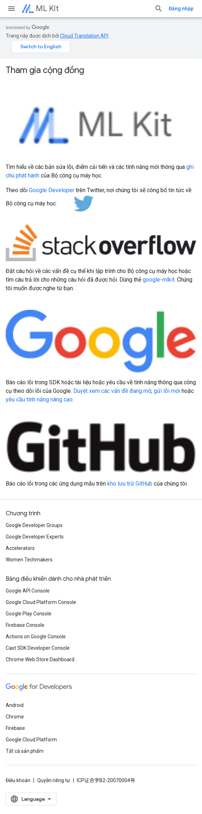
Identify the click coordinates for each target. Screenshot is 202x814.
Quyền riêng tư (53, 780)
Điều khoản (18, 780)
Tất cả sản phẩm (25, 751)
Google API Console (28, 591)
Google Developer (51, 190)
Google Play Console (28, 613)
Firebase (15, 728)
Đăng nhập (181, 8)
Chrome (15, 717)
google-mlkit (158, 279)
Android (15, 705)
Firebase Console (25, 625)
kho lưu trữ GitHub (129, 483)
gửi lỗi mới (167, 390)
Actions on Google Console (36, 636)
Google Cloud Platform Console (41, 602)
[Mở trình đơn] (11, 8)
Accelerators (20, 548)
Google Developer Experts (35, 537)
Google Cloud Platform (31, 739)
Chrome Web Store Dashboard (40, 659)
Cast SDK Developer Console (38, 648)
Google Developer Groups (34, 525)
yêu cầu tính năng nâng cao (39, 399)
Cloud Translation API (84, 36)
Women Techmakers (29, 559)
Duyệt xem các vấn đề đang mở (112, 390)
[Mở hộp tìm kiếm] (158, 8)
